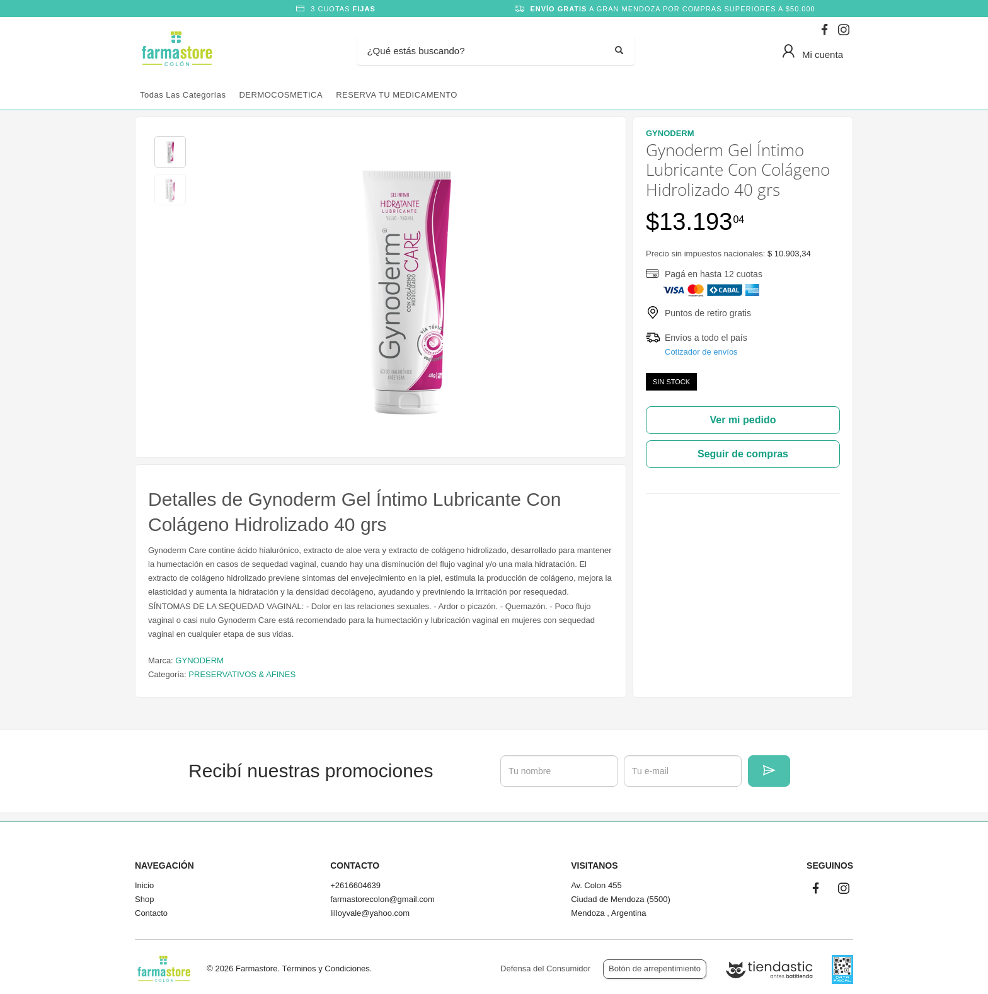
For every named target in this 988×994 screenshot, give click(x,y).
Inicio (144, 885)
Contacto (151, 913)
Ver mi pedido (743, 419)
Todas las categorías (183, 95)
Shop (144, 899)
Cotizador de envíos (701, 352)
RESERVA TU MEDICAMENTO (396, 95)
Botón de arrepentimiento (655, 968)
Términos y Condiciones (325, 968)
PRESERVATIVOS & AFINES (242, 674)
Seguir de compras (743, 453)
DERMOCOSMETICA (281, 95)
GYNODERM (199, 660)
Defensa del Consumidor (545, 968)
